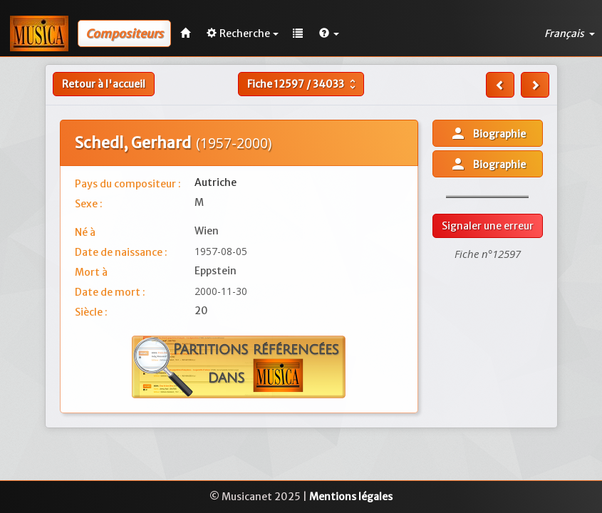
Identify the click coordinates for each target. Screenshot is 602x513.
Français (569, 33)
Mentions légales (351, 496)
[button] (329, 33)
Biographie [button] (488, 133)
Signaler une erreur (488, 225)
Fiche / (303, 84)
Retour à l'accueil (103, 84)
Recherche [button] (243, 33)
